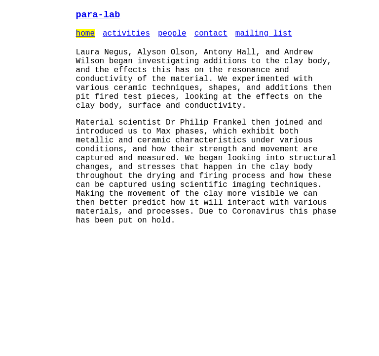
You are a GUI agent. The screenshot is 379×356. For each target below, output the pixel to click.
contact (210, 36)
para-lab (98, 15)
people (172, 36)
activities (126, 36)
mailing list (263, 36)
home (85, 36)
